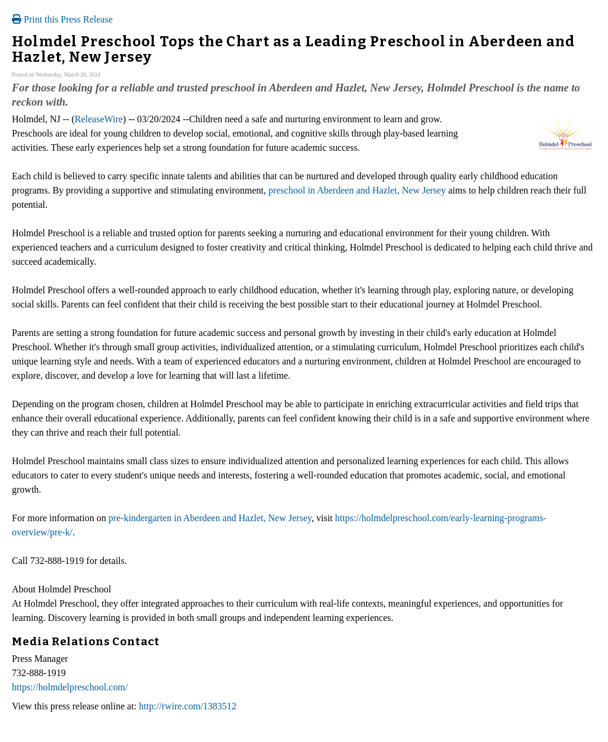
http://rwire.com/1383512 (187, 706)
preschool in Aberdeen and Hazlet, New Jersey (357, 190)
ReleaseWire (99, 119)
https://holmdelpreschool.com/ (70, 687)
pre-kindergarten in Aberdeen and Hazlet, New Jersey (210, 518)
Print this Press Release (62, 19)
